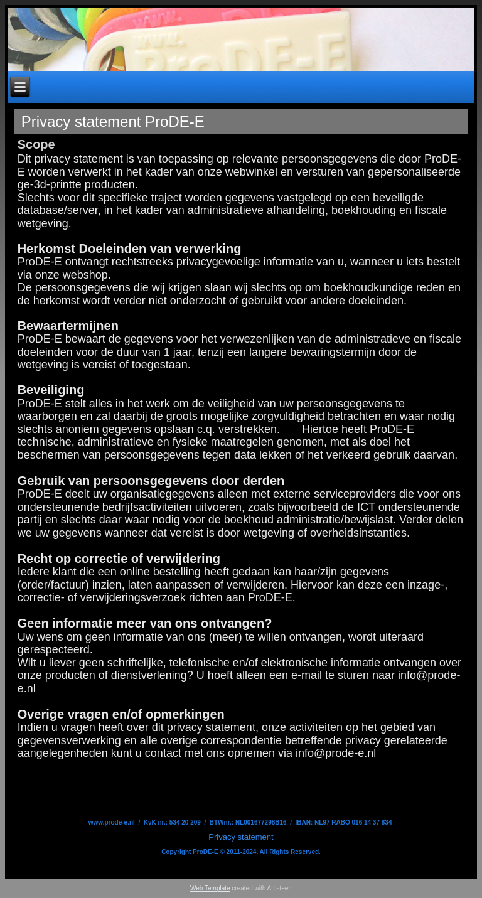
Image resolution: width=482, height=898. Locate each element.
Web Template (210, 888)
